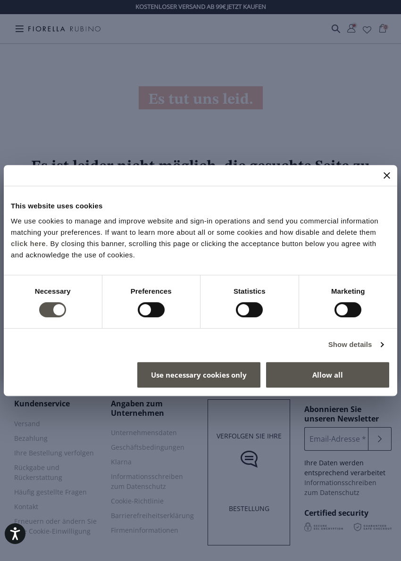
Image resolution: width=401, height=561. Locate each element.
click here (28, 243)
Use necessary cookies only (199, 375)
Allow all (327, 375)
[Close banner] (387, 175)
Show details (350, 344)
